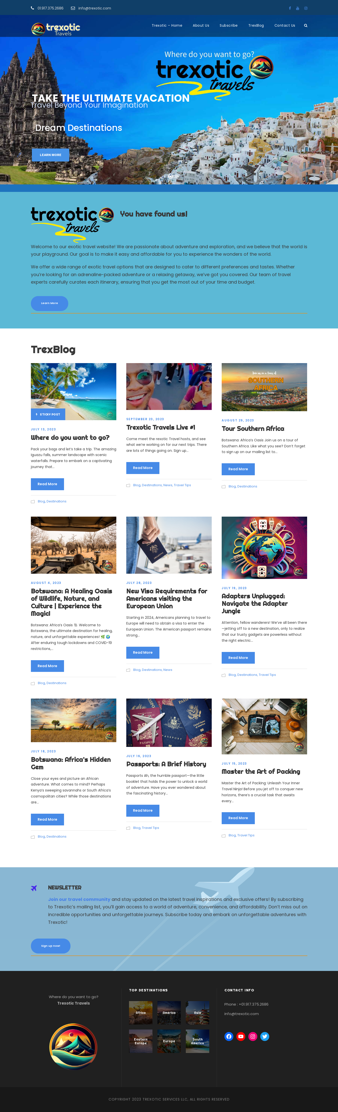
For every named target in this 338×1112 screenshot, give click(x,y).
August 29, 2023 (238, 420)
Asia (197, 1013)
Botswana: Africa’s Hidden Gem (71, 763)
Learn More (50, 155)
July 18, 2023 (43, 751)
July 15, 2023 (234, 763)
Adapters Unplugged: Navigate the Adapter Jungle (255, 603)
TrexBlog (256, 25)
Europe (169, 1041)
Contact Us (284, 25)
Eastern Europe (140, 1041)
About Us (201, 25)
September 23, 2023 (145, 419)
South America (197, 1041)
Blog (41, 501)
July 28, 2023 (139, 583)
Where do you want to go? (70, 437)
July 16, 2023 (139, 756)
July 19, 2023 (234, 588)
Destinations (57, 501)
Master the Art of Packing (261, 771)
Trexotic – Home (167, 25)
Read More (47, 483)
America (169, 1013)
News (167, 485)
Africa (141, 1013)
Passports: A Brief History (166, 764)
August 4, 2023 (46, 583)
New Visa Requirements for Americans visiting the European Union (166, 598)
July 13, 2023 (43, 429)
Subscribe (229, 25)
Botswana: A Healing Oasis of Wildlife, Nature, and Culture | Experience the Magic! (71, 602)
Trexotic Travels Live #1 (160, 427)
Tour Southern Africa (253, 428)
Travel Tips (182, 485)
